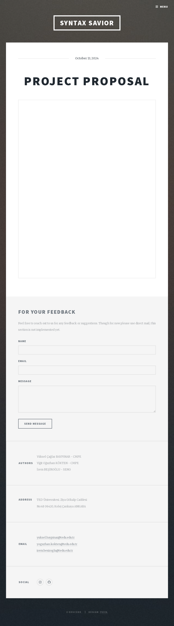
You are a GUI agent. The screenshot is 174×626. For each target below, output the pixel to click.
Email (22, 361)
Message (24, 381)
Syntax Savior (87, 23)
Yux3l (104, 612)
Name (22, 341)
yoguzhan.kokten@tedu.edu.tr (57, 544)
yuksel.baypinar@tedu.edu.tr (56, 537)
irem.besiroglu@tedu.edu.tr (55, 550)
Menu (164, 7)
